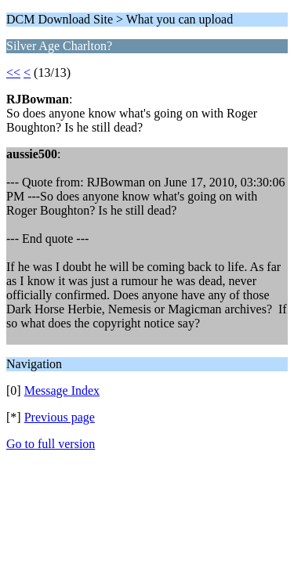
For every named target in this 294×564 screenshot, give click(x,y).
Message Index (62, 390)
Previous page (59, 417)
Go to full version (50, 443)
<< (13, 72)
